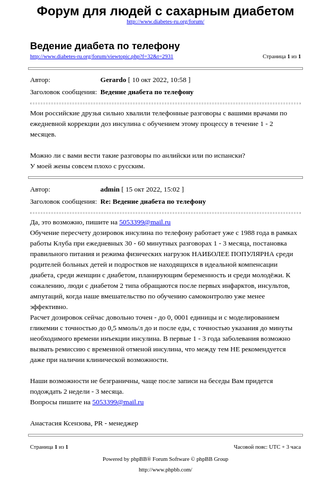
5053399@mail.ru (145, 222)
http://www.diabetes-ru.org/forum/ (165, 21)
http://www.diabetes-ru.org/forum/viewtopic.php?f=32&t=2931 (102, 56)
